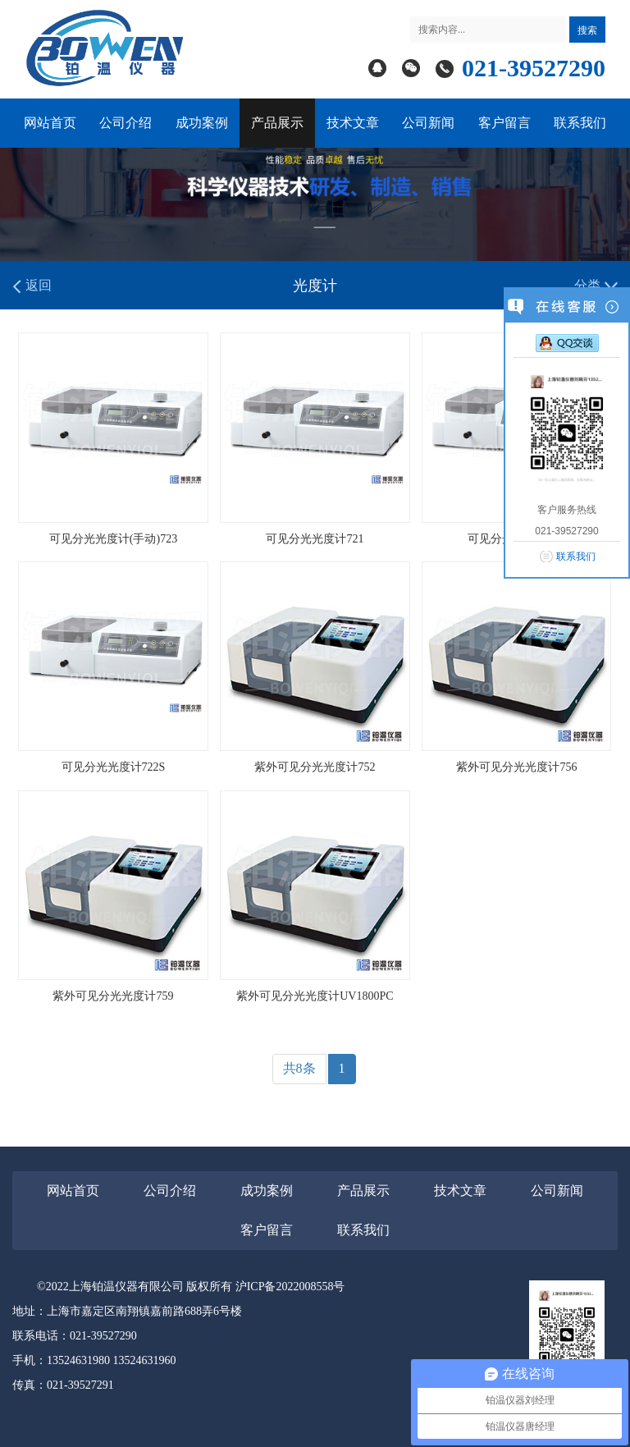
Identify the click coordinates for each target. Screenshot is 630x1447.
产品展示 (277, 123)
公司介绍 (125, 123)
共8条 (299, 1068)
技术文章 (352, 123)
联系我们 (580, 123)
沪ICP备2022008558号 (290, 1286)
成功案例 (202, 123)
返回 (32, 286)
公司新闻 (428, 123)
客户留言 (504, 123)
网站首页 (50, 123)
